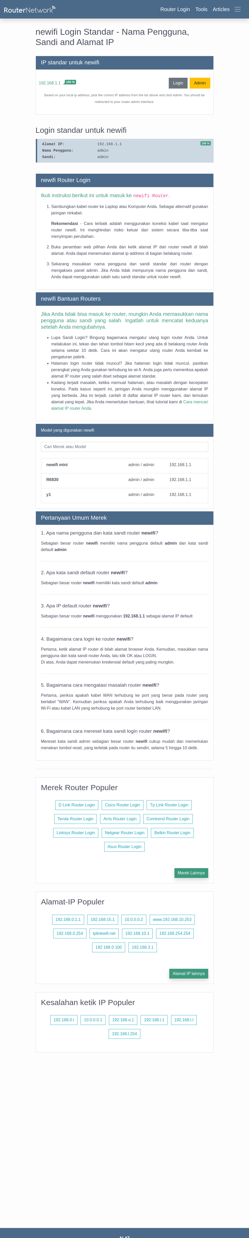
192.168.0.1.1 (68, 919)
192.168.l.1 (154, 1020)
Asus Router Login (125, 846)
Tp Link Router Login (169, 805)
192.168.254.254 (174, 933)
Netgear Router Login (124, 833)
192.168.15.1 (103, 919)
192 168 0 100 (108, 947)
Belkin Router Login (172, 833)
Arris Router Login (120, 819)
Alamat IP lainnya (189, 973)
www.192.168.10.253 (172, 919)
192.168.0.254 (70, 933)
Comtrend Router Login (168, 819)
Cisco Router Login (122, 805)
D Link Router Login (77, 805)
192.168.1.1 (50, 83)
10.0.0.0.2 (134, 919)
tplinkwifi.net (104, 933)
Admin (200, 83)
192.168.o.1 (123, 1020)
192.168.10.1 (137, 933)
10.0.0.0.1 (93, 1020)
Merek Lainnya (191, 873)
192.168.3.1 (143, 947)
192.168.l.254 (124, 1034)
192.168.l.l (184, 1020)
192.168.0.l (64, 1020)
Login (178, 83)
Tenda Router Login (76, 819)
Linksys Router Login (76, 833)
